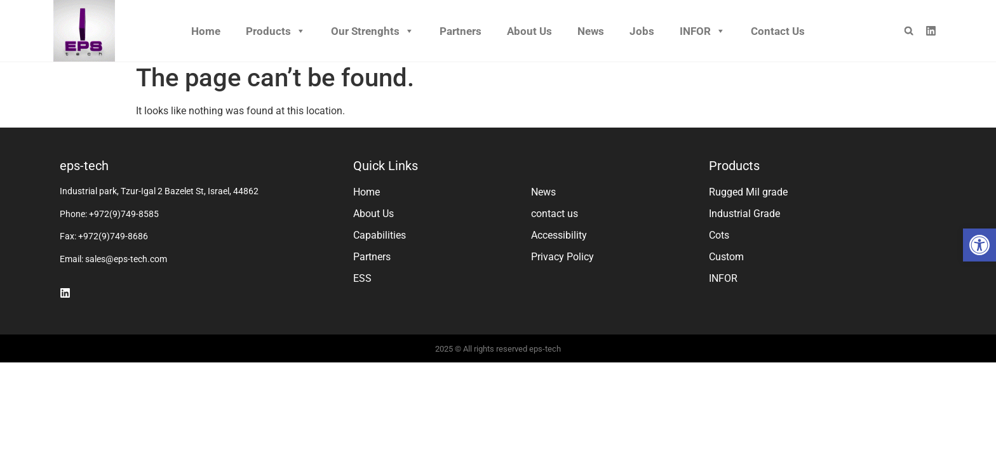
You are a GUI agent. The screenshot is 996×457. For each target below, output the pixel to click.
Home (205, 31)
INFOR (702, 31)
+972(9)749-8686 (113, 240)
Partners (460, 31)
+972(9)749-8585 (124, 218)
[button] (979, 245)
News (590, 31)
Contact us (778, 31)
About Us (529, 31)
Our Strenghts (372, 31)
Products (276, 31)
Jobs (641, 31)
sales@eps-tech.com (126, 263)
